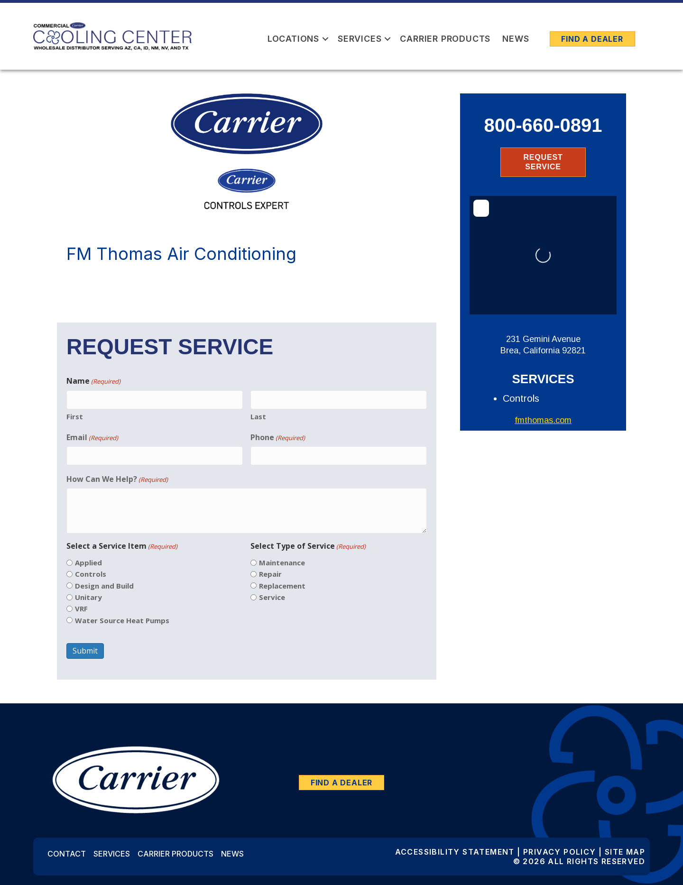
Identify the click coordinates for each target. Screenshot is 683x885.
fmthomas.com (543, 420)
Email (92, 437)
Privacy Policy (559, 852)
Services (359, 39)
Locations (293, 39)
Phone (277, 437)
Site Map (625, 852)
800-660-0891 (543, 125)
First (74, 416)
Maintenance (282, 562)
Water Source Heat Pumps (122, 620)
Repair (270, 574)
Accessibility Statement (455, 852)
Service (272, 597)
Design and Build (104, 585)
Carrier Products (445, 39)
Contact (66, 853)
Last (258, 416)
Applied (88, 562)
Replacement (282, 585)
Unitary (88, 597)
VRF (81, 608)
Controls (90, 574)
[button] (325, 39)
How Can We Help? (117, 479)
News (515, 39)
